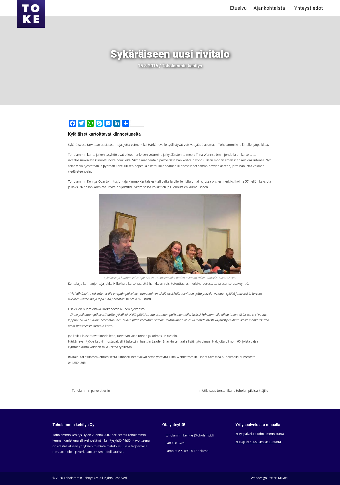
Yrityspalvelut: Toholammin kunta (260, 434)
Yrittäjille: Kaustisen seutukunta (258, 442)
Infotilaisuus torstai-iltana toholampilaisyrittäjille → (235, 390)
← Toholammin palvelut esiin (89, 390)
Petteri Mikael (278, 478)
